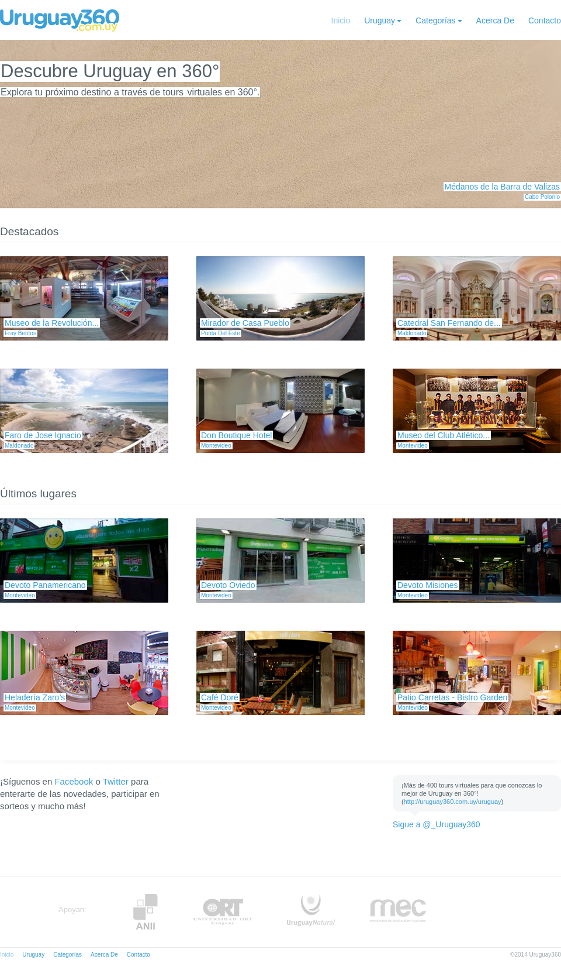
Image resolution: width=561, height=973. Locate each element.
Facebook (73, 781)
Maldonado (411, 333)
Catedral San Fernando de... (449, 323)
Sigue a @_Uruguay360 (436, 824)
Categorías (435, 20)
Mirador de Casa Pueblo (245, 323)
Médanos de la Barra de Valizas (502, 186)
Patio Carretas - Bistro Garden (452, 697)
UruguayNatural (311, 912)
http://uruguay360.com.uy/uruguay (452, 801)
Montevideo (216, 445)
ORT (222, 912)
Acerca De (495, 20)
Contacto (544, 20)
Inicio (341, 20)
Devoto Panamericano (45, 585)
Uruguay (379, 20)
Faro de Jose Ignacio (43, 435)
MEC (398, 912)
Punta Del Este (220, 333)
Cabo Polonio (542, 197)
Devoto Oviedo (228, 585)
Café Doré (219, 697)
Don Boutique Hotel (236, 435)
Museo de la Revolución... (52, 323)
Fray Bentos (20, 333)
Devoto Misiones (427, 585)
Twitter (116, 781)
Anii (145, 912)
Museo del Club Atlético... (443, 435)
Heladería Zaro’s (35, 697)
